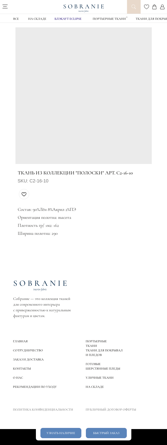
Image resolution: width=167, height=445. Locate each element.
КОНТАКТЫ (22, 369)
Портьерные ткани (109, 19)
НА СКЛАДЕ (37, 19)
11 (126, 17)
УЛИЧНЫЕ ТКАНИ (100, 378)
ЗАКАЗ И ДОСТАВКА (28, 359)
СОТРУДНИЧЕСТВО (28, 350)
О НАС (18, 378)
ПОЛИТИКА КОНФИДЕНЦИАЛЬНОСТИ (43, 410)
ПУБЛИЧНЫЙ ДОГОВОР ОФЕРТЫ (111, 410)
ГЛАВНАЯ (20, 341)
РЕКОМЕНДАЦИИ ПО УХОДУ (35, 387)
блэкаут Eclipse (68, 19)
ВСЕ (16, 19)
